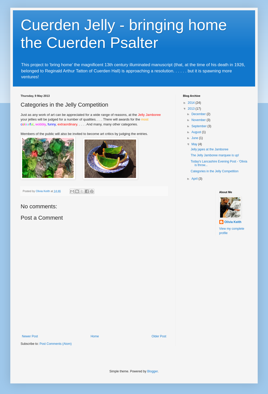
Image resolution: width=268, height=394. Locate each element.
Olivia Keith (232, 222)
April (194, 179)
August (196, 132)
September (199, 126)
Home (95, 336)
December (199, 114)
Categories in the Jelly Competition (214, 171)
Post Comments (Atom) (55, 344)
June (195, 138)
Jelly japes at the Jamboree (209, 149)
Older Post (159, 336)
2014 (192, 103)
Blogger (152, 371)
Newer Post (30, 336)
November (199, 120)
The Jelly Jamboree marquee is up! (215, 155)
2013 (192, 108)
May (194, 144)
